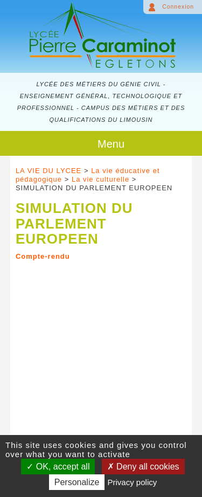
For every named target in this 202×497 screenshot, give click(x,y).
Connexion (178, 7)
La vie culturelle (100, 179)
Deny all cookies (143, 466)
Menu (110, 144)
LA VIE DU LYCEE (48, 171)
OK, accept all (57, 466)
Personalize (77, 482)
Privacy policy (132, 482)
